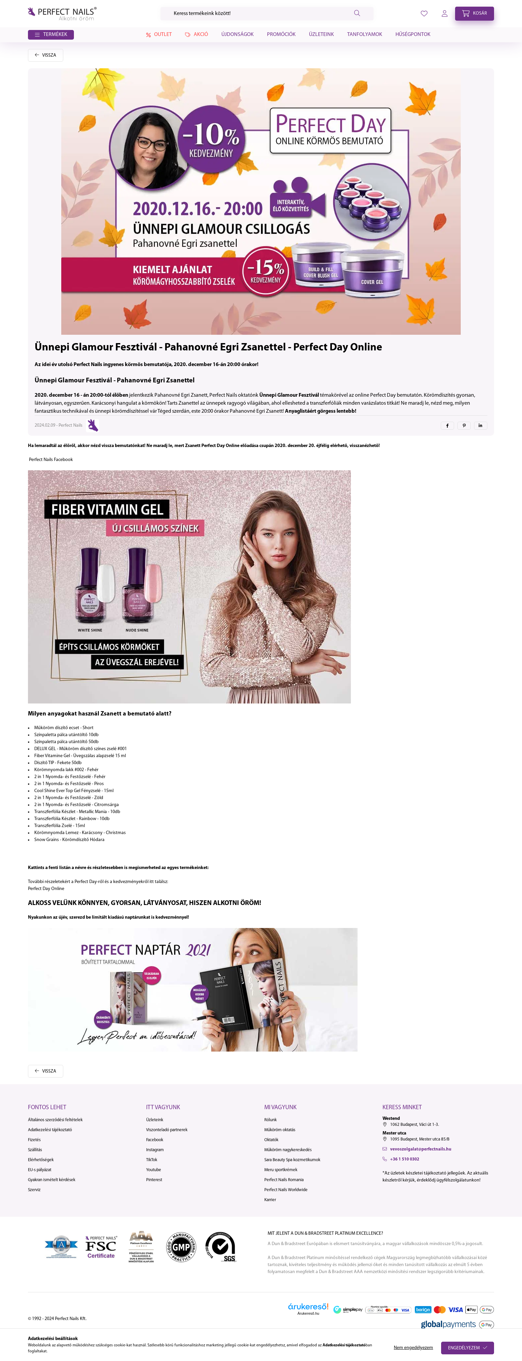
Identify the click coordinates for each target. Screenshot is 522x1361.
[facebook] (447, 426)
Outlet (158, 35)
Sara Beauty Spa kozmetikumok (292, 1160)
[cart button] (474, 14)
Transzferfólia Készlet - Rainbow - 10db (72, 818)
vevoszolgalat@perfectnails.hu (420, 1149)
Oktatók (271, 1140)
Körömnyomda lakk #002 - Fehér (66, 769)
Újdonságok (237, 34)
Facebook (154, 1140)
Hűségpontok (412, 34)
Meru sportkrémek (280, 1170)
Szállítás (35, 1150)
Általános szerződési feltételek (55, 1120)
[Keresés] (267, 13)
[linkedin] (480, 426)
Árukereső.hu (308, 1313)
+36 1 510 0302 (404, 1159)
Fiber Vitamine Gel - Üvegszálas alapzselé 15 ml (80, 755)
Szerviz (34, 1190)
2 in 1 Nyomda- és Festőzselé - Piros (69, 783)
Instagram (155, 1150)
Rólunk (270, 1120)
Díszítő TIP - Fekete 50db (58, 762)
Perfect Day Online (46, 888)
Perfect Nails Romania (284, 1180)
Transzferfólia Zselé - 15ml (59, 825)
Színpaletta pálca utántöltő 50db (66, 741)
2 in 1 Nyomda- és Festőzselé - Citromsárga (76, 804)
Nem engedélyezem (413, 1347)
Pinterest (154, 1180)
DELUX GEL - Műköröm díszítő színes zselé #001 (80, 748)
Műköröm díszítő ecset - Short (64, 727)
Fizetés (34, 1140)
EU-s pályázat (39, 1170)
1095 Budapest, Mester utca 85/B (419, 1139)
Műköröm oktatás (279, 1130)
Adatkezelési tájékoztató (50, 1130)
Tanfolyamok (364, 34)
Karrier (270, 1200)
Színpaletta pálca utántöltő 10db (66, 734)
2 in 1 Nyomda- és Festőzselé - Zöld (68, 797)
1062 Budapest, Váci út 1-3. (414, 1125)
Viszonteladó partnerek (166, 1130)
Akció (196, 34)
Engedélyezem (464, 1348)
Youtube (153, 1170)
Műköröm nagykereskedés (288, 1150)
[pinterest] (464, 426)
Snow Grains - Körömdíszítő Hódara (69, 839)
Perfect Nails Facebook (51, 459)
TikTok (151, 1160)
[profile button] (424, 14)
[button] (51, 35)
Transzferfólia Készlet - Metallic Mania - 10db (77, 811)
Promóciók (281, 34)
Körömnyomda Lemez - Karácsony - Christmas (80, 832)
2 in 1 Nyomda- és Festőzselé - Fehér (70, 776)
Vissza (49, 55)
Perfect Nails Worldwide (286, 1190)
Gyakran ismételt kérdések (51, 1180)
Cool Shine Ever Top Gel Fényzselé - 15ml (74, 790)
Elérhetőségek (41, 1160)
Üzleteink (321, 34)
